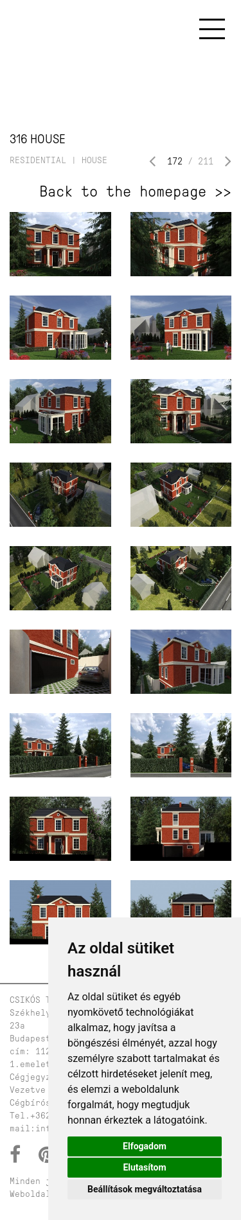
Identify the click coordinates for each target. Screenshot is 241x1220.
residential (38, 160)
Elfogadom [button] (144, 1146)
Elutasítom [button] (144, 1167)
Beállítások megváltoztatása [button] (144, 1189)
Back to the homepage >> (135, 191)
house (94, 160)
